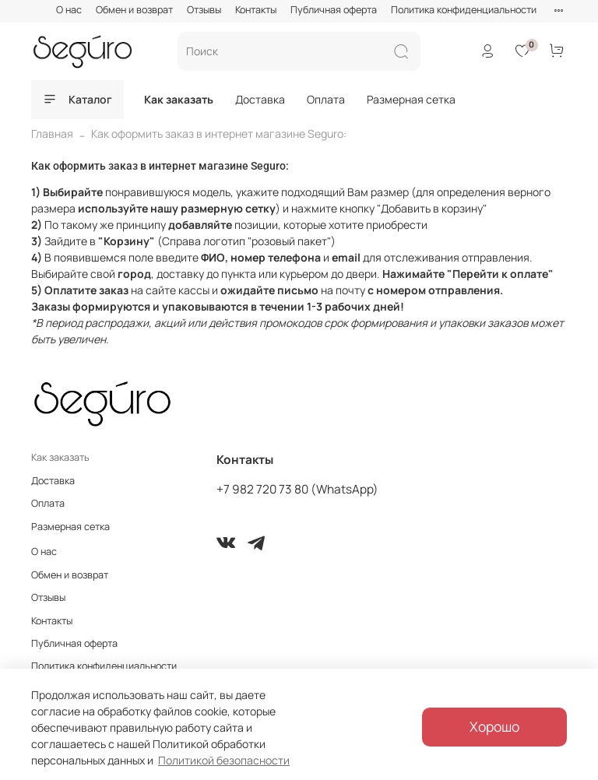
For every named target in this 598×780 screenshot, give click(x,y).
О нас (69, 9)
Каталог (77, 99)
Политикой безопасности (224, 760)
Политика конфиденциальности (463, 9)
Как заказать (178, 99)
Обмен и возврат (134, 9)
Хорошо (494, 726)
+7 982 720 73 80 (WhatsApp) (297, 489)
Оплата (326, 99)
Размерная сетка (411, 99)
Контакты (255, 9)
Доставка (260, 99)
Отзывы (204, 9)
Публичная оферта (333, 9)
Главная (52, 133)
